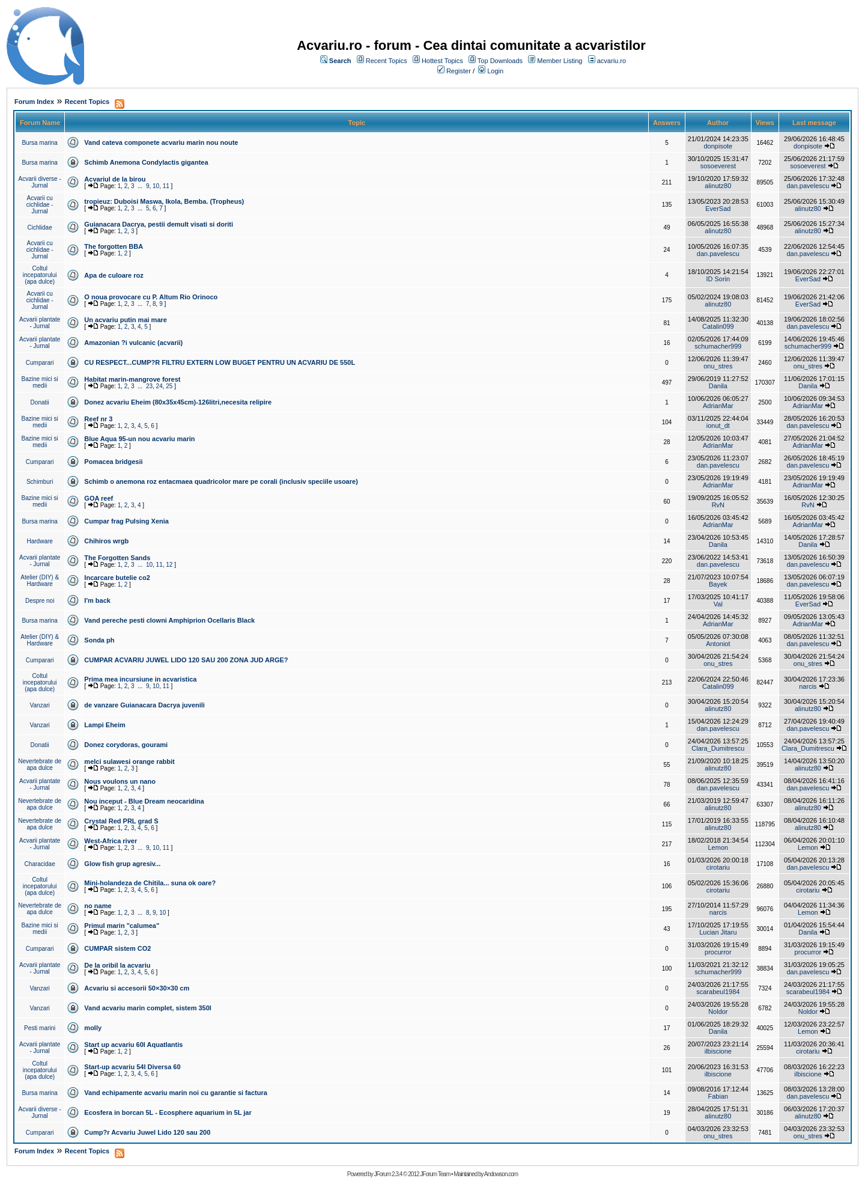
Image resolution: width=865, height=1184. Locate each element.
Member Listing (559, 60)
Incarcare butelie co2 (117, 577)
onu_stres (717, 366)
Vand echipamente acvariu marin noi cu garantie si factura (175, 1092)
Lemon (718, 847)
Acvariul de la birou (114, 179)
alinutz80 (718, 185)
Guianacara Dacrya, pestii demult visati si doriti (158, 224)
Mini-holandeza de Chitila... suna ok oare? (150, 882)
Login (495, 71)
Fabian (718, 1096)
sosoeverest (718, 165)
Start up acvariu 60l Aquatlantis (133, 1044)
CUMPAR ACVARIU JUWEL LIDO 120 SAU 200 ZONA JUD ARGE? (186, 660)
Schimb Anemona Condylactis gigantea (146, 162)
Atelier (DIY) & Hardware (39, 580)
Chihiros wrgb (106, 541)
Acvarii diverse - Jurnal (40, 182)
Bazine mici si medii (40, 382)
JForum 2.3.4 (388, 1174)
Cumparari (40, 362)
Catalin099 (718, 326)
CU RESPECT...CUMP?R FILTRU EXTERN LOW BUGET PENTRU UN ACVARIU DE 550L (219, 362)
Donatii (40, 402)
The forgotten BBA (113, 246)
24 (159, 386)
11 (166, 186)
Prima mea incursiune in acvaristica (140, 679)
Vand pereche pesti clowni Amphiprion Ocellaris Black (169, 620)
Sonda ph (99, 640)
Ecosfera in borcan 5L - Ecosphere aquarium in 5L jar (167, 1112)
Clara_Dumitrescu (717, 748)
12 (169, 564)
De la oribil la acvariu (117, 965)
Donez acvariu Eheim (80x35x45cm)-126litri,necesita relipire (178, 402)
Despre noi (39, 600)
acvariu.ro (611, 60)
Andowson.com (501, 1174)
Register (458, 71)
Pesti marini (39, 1028)
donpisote (717, 146)
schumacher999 (717, 346)
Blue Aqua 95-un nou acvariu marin (139, 438)
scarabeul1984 (717, 991)
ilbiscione (718, 1051)
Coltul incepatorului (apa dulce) (40, 275)
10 (156, 186)
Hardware (40, 541)
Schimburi (39, 481)
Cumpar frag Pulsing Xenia (126, 521)
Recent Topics (386, 60)
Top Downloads (500, 60)
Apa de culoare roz (113, 275)
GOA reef (98, 498)
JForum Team (435, 1174)
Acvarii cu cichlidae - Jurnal (39, 205)
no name (97, 905)
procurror (718, 952)
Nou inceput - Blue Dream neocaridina (144, 801)
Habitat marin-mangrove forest (132, 379)
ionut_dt (718, 425)
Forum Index (34, 101)
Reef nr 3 (98, 419)
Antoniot (718, 643)
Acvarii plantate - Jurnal (39, 322)
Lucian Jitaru (717, 932)
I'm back (97, 600)
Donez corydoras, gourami (126, 744)
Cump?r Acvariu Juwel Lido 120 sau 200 (147, 1132)
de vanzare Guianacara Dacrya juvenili (144, 705)
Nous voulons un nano (120, 781)
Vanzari (40, 705)
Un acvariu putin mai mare (125, 319)
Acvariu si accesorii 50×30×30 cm (136, 988)
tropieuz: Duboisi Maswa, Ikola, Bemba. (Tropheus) (164, 201)
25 (169, 386)
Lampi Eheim (104, 724)
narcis (807, 686)
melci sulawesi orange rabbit (129, 761)
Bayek (718, 584)
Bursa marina (39, 142)
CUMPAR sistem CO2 (117, 948)
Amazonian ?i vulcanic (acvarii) (133, 342)
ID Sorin (718, 278)
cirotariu (718, 867)
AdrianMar (718, 405)
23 (149, 386)
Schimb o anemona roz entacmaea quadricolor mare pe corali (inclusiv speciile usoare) (220, 481)
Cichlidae (40, 227)
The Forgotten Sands (117, 557)
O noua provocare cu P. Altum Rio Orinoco (150, 297)
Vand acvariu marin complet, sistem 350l (147, 1008)
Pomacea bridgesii (113, 461)
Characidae (40, 864)
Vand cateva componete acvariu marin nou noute (161, 142)
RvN (718, 504)
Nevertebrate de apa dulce (39, 764)
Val (718, 604)
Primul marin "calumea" (121, 925)
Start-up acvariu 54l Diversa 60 (132, 1066)
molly (93, 1027)
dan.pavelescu (807, 185)
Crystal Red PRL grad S (121, 821)
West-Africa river (110, 840)
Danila (718, 385)
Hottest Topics (442, 60)
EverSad (717, 208)
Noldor (717, 1011)
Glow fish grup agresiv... (122, 863)
